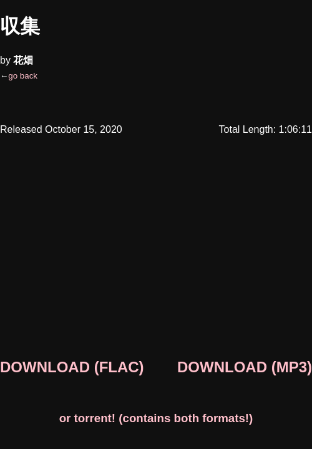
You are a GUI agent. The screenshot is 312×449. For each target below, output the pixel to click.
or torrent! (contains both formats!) (156, 418)
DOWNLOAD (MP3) (244, 367)
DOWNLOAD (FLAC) (72, 367)
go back (22, 75)
